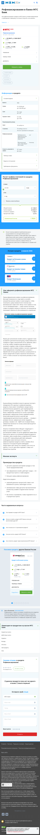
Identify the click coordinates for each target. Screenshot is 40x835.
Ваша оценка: (7, 729)
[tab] (20, 98)
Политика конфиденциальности (27, 748)
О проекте (3, 744)
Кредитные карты (6, 632)
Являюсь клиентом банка (11, 201)
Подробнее (15, 592)
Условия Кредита (8, 98)
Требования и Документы (11, 166)
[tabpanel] (20, 576)
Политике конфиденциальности (15, 832)
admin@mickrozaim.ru (26, 821)
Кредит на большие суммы (20, 560)
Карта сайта (4, 752)
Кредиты (3, 638)
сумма (5, 184)
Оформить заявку (17, 67)
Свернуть (5, 22)
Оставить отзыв (19, 668)
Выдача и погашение (9, 161)
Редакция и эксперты (18, 744)
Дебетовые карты (6, 635)
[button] (20, 626)
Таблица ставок (8, 155)
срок (4, 192)
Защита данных (29, 744)
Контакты (9, 744)
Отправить (20, 734)
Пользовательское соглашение (9, 748)
